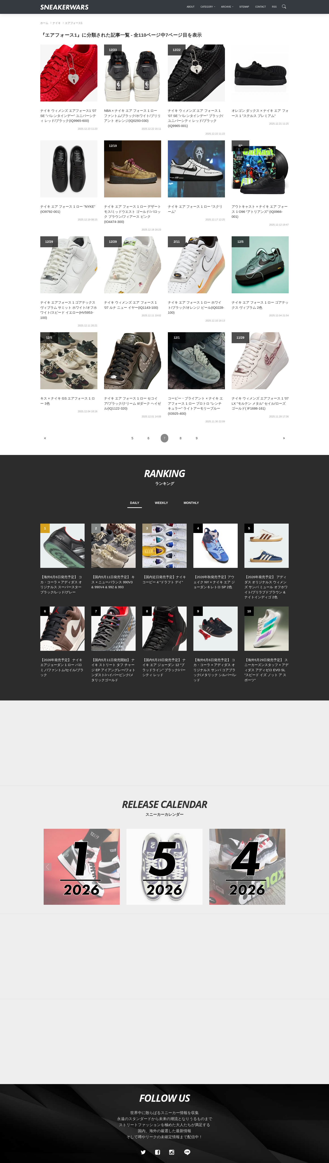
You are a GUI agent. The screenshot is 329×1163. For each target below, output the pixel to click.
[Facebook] (157, 1108)
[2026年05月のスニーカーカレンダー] (164, 823)
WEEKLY (161, 503)
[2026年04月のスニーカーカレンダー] (247, 823)
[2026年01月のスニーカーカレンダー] (82, 823)
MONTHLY (191, 503)
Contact (82, 1140)
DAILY (134, 503)
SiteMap (48, 1140)
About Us (65, 1140)
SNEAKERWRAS (253, 1140)
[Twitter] (143, 1108)
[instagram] (171, 1108)
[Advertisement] (171, 699)
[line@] (185, 1108)
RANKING (164, 473)
